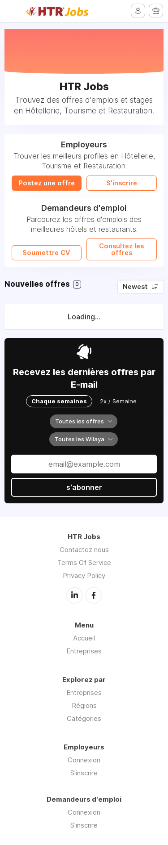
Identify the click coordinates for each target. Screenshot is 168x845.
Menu (12, 11)
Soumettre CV (46, 253)
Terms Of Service (84, 562)
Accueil (84, 638)
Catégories (84, 718)
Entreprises (84, 651)
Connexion (84, 760)
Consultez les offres (121, 249)
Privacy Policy (84, 575)
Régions (84, 705)
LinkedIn (74, 595)
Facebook (93, 595)
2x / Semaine (118, 401)
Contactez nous (84, 549)
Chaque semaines (59, 401)
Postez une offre (46, 183)
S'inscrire (121, 183)
